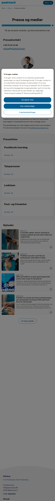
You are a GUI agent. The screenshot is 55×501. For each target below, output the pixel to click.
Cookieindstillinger (27, 112)
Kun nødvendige (27, 106)
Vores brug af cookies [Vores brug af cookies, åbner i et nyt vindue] (12, 93)
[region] (27, 93)
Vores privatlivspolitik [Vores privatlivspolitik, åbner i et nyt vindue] (32, 93)
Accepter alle (27, 100)
